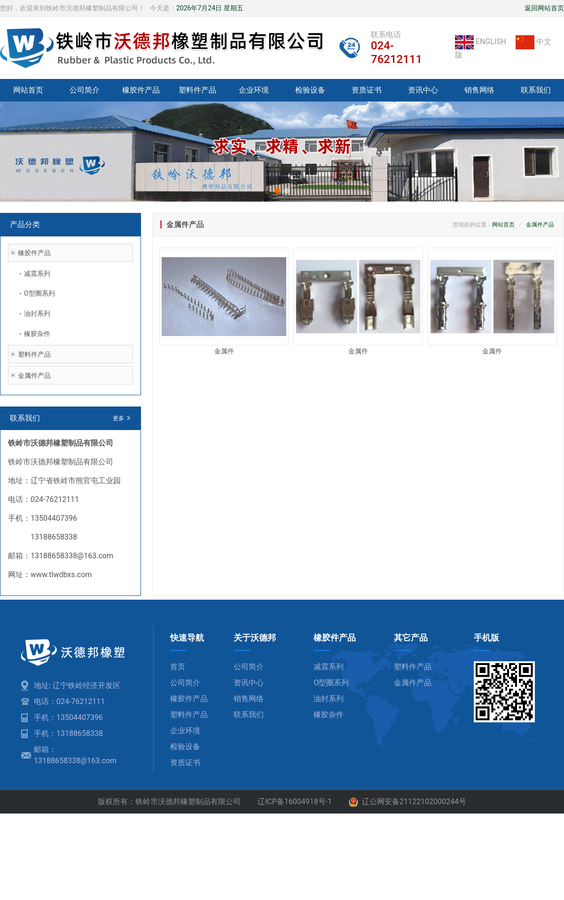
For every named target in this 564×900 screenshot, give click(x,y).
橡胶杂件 (37, 333)
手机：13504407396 (68, 717)
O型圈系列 (39, 293)
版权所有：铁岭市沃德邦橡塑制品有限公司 (169, 801)
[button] (277, 191)
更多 (122, 418)
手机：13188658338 (68, 733)
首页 (177, 666)
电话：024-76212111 (69, 701)
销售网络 (479, 90)
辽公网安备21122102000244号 (407, 802)
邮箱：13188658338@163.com (75, 755)
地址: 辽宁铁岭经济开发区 (77, 685)
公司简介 (85, 90)
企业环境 (254, 90)
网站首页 (28, 90)
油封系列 (37, 313)
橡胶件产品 (141, 90)
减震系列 (37, 273)
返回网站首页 (544, 8)
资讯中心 (423, 90)
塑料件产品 (197, 90)
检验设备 (310, 90)
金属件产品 (34, 375)
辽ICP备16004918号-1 (295, 801)
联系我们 (536, 90)
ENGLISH (481, 41)
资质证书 (367, 90)
